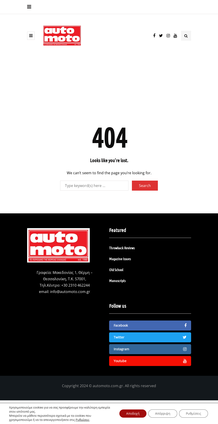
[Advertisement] (109, 89)
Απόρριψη (162, 413)
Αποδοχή (133, 413)
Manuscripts (117, 280)
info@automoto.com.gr (70, 291)
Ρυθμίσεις (82, 420)
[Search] (94, 186)
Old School (116, 270)
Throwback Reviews (122, 248)
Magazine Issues (120, 259)
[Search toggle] (186, 36)
